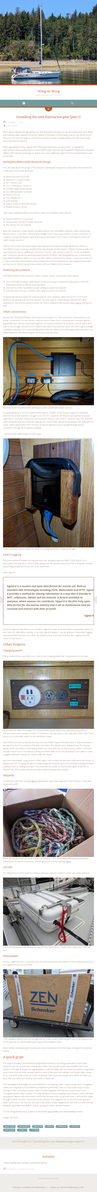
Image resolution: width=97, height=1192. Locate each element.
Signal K (11, 572)
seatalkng (10, 1130)
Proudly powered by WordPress (29, 1187)
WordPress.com (75, 1187)
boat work (10, 1126)
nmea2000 (38, 1126)
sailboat (75, 1126)
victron (34, 1130)
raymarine (62, 1126)
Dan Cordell (12, 126)
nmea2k (50, 1126)
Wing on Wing (49, 91)
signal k (23, 1130)
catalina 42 (24, 1126)
